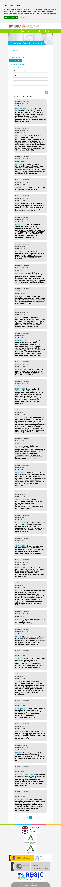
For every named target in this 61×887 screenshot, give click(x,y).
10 (33, 817)
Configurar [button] (23, 17)
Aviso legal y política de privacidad (22, 883)
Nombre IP (16, 84)
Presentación (14, 50)
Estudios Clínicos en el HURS (18, 57)
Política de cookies (35, 883)
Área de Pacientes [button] (15, 61)
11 (37, 817)
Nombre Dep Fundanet (19, 68)
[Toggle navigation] (49, 26)
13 (43, 817)
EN (48, 31)
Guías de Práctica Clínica (17, 64)
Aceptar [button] (7, 17)
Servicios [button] (13, 54)
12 (40, 817)
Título (14, 76)
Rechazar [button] (14, 17)
